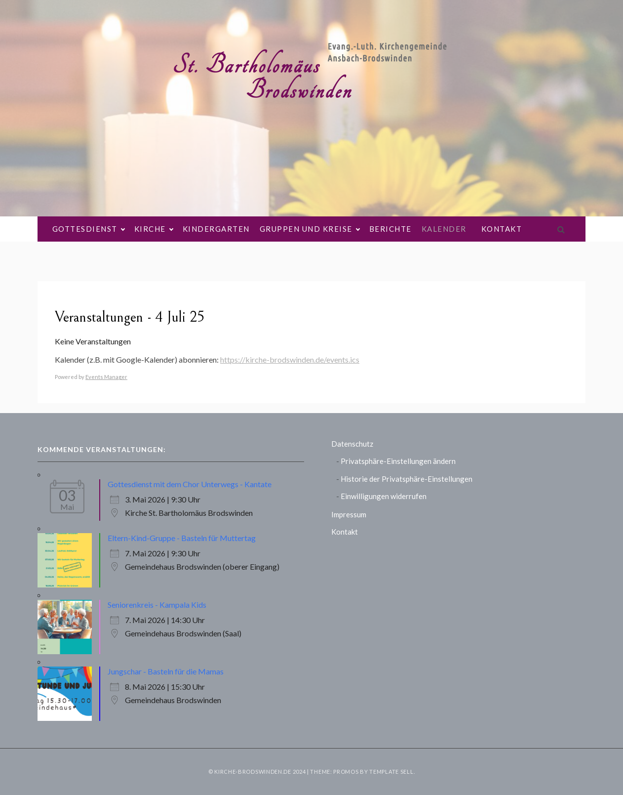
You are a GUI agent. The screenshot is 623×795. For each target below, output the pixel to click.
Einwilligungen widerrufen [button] (384, 496)
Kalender (444, 228)
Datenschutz (352, 443)
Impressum (348, 514)
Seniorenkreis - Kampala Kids (157, 604)
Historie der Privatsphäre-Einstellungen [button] (406, 478)
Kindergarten (216, 228)
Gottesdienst (88, 229)
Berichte (390, 228)
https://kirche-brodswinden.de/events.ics (289, 359)
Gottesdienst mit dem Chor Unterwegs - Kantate (190, 484)
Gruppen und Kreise (309, 229)
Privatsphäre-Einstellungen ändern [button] (398, 461)
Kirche (153, 229)
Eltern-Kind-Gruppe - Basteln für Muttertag (182, 538)
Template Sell (391, 771)
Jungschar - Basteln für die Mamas (166, 671)
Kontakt (501, 228)
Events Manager (106, 377)
